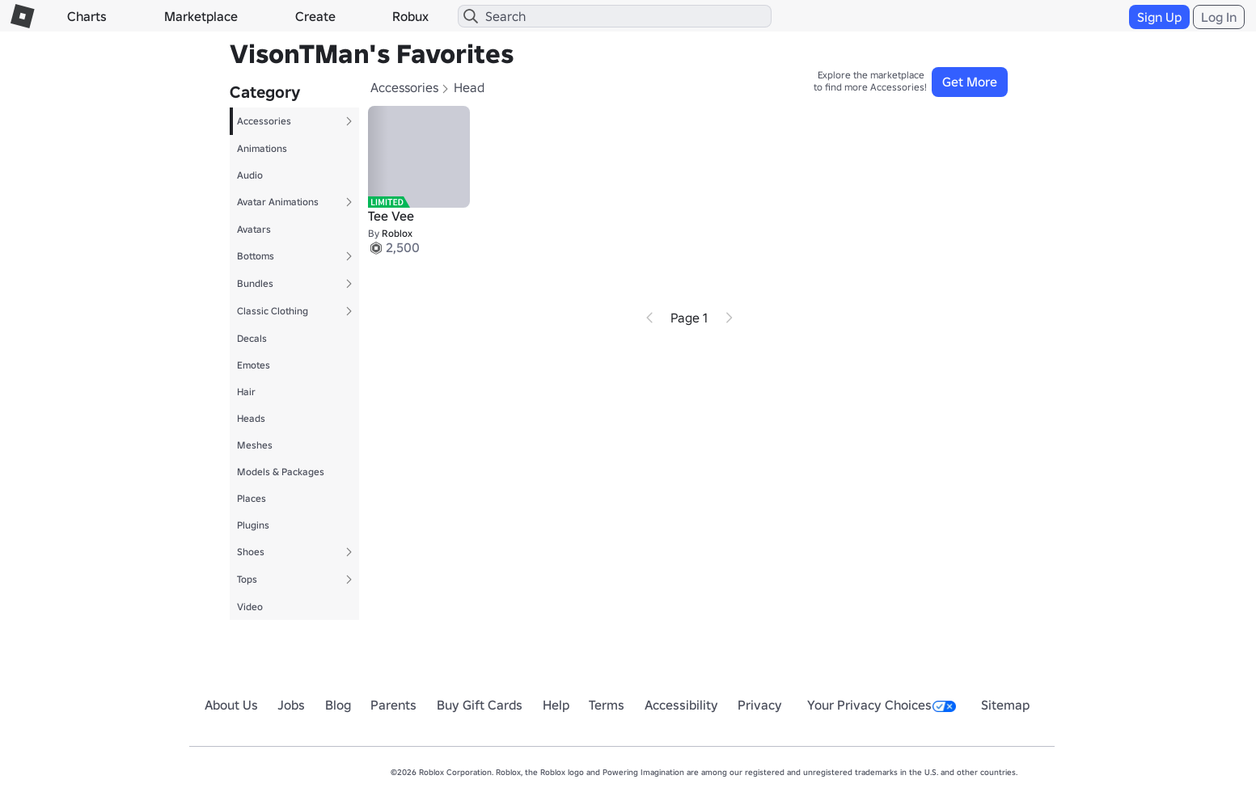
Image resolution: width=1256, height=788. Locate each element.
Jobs (291, 705)
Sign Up (1159, 17)
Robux (410, 16)
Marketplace (201, 16)
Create (315, 16)
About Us (231, 705)
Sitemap (1005, 705)
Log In (1219, 17)
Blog (338, 705)
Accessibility (681, 705)
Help (556, 705)
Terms (606, 705)
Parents (393, 705)
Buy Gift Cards (479, 705)
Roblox (397, 233)
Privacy (760, 705)
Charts (87, 16)
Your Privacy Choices (881, 705)
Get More (969, 82)
